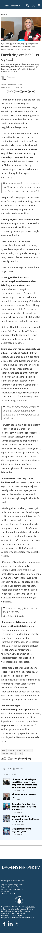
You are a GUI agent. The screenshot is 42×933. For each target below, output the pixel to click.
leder (19, 754)
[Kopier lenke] (22, 91)
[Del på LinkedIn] (15, 91)
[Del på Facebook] (8, 91)
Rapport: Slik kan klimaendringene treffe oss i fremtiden (25, 819)
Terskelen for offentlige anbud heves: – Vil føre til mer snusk (24, 806)
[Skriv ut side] (29, 91)
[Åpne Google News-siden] (33, 91)
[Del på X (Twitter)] (12, 91)
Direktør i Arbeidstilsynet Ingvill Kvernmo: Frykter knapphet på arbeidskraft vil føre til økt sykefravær (24, 783)
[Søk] (27, 5)
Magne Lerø (19, 880)
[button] (7, 769)
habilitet (27, 750)
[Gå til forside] (12, 5)
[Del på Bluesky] (26, 91)
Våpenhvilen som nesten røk (24, 796)
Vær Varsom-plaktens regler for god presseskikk (18, 908)
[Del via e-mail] (19, 91)
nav (3, 750)
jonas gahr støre (15, 750)
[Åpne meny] (37, 5)
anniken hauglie (8, 754)
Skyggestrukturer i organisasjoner (21, 830)
